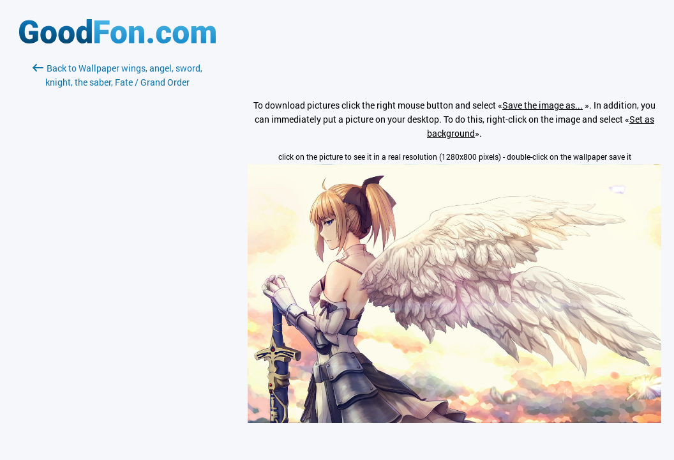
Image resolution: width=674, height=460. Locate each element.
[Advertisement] (117, 241)
